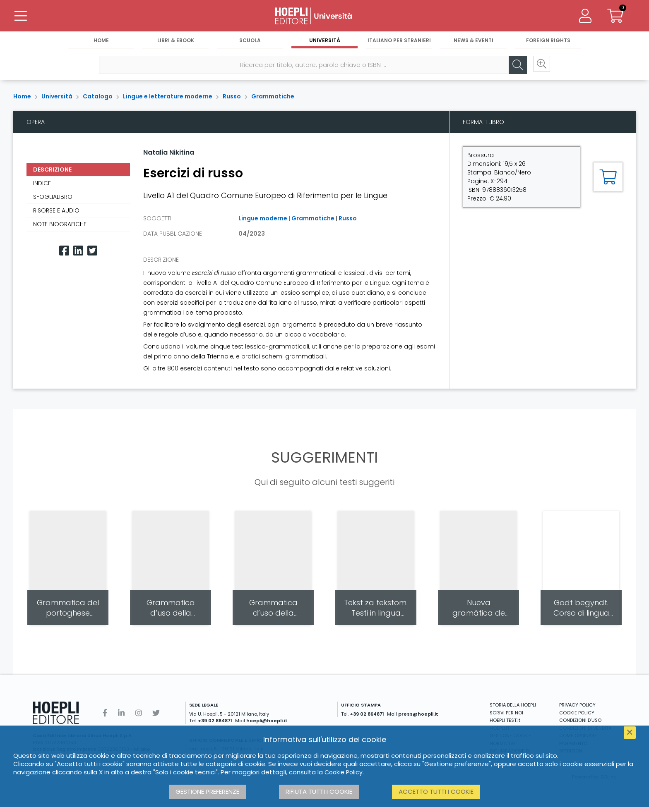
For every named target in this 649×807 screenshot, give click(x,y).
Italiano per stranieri (399, 41)
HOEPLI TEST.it (505, 720)
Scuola (250, 41)
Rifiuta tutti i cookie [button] (319, 791)
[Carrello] (615, 16)
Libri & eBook (175, 41)
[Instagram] (138, 713)
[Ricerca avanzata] (539, 66)
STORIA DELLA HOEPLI (513, 705)
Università (324, 41)
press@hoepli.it (418, 714)
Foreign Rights (548, 41)
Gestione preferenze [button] (207, 791)
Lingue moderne (262, 218)
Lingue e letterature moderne (167, 96)
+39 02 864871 (215, 720)
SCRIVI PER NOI (506, 712)
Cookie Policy (343, 772)
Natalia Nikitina (168, 152)
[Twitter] (92, 250)
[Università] (324, 16)
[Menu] (20, 16)
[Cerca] (514, 66)
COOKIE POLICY (576, 712)
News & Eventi (473, 41)
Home (101, 41)
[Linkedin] (78, 250)
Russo (232, 96)
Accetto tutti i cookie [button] (436, 791)
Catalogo (98, 96)
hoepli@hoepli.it (267, 720)
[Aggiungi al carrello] (608, 176)
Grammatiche (272, 96)
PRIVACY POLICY (577, 705)
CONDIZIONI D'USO (580, 720)
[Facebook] (64, 250)
